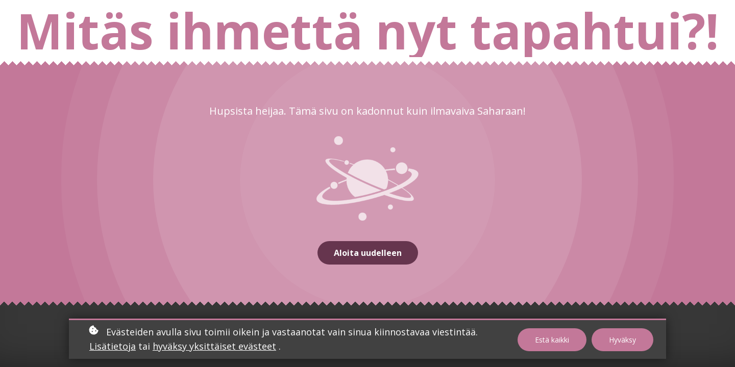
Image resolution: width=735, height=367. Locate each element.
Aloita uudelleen (368, 252)
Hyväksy (622, 340)
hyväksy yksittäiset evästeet (214, 346)
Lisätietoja (112, 346)
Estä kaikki (552, 340)
